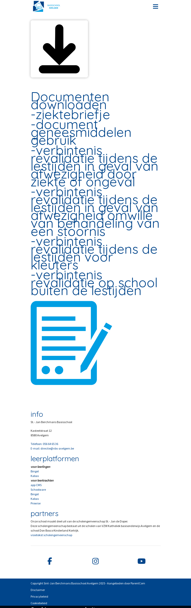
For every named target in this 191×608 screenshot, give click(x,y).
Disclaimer (38, 590)
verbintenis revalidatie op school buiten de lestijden (94, 282)
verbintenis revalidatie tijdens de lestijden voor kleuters (94, 253)
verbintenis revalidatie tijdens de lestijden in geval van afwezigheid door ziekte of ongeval (94, 166)
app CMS (36, 485)
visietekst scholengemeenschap (51, 535)
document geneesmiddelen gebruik (81, 132)
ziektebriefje (73, 114)
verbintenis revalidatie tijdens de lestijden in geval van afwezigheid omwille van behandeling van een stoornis (95, 211)
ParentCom (138, 583)
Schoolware (38, 489)
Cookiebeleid (39, 603)
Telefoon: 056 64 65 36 (44, 444)
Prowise (36, 503)
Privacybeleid (39, 596)
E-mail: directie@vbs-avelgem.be (52, 448)
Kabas (35, 476)
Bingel (35, 471)
